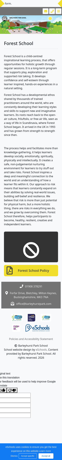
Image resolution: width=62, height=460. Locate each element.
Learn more (45, 451)
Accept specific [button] (27, 456)
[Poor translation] (12, 390)
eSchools (41, 349)
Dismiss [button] (14, 456)
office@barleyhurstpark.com (33, 304)
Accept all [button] (45, 456)
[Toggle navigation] (58, 11)
